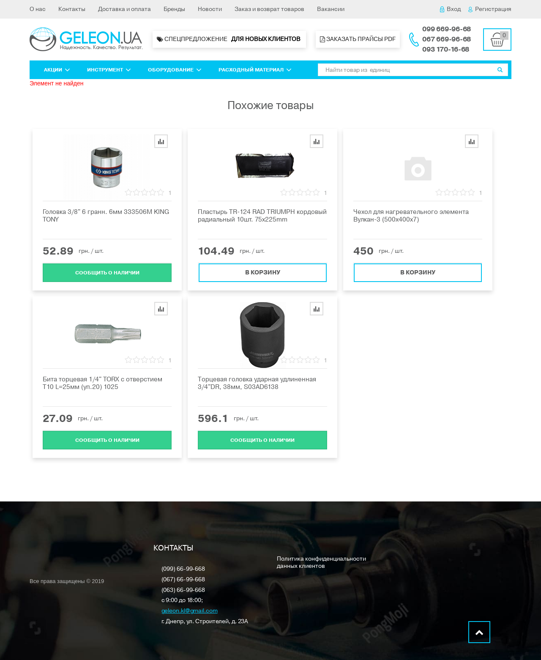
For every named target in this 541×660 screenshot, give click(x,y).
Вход (450, 9)
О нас (38, 9)
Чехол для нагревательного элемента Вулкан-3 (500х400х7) (411, 216)
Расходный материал (255, 70)
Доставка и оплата (124, 9)
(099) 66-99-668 (183, 569)
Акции (57, 70)
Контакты (71, 9)
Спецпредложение (229, 39)
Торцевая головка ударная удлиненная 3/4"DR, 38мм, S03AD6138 (257, 383)
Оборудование (175, 70)
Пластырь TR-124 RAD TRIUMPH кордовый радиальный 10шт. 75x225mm (262, 216)
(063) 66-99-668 (183, 590)
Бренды (174, 9)
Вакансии (330, 9)
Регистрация (489, 9)
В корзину (262, 272)
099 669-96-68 (446, 29)
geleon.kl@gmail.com (189, 611)
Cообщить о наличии (107, 272)
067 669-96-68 (446, 39)
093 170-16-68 (445, 49)
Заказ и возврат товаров (269, 9)
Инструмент (109, 70)
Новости (210, 9)
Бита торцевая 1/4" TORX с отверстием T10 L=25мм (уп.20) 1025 (102, 383)
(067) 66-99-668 (183, 579)
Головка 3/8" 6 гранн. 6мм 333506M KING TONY (106, 216)
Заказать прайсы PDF (358, 39)
